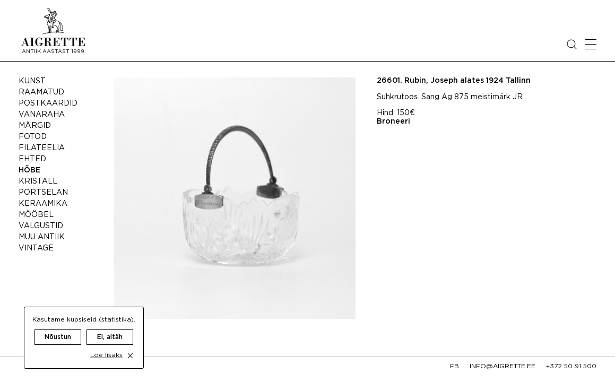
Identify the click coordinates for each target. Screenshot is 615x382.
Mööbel (36, 215)
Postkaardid (48, 103)
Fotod (33, 137)
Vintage (36, 248)
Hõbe (29, 170)
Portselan (43, 192)
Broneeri (393, 121)
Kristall (38, 181)
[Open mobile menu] (590, 44)
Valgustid (41, 226)
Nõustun (58, 326)
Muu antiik (42, 237)
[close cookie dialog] (130, 345)
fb (454, 366)
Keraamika (43, 204)
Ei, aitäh (110, 326)
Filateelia (42, 148)
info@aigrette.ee (502, 366)
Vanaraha (42, 114)
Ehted (32, 159)
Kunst (32, 81)
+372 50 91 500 (571, 366)
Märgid (35, 126)
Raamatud (41, 92)
